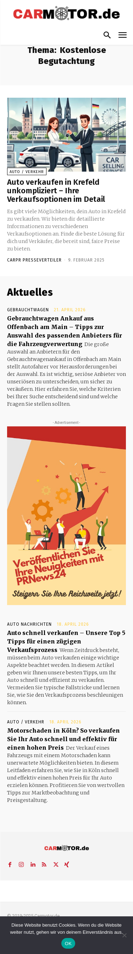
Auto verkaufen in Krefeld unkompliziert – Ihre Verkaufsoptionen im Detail (56, 190)
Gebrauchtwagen (28, 310)
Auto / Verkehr (27, 171)
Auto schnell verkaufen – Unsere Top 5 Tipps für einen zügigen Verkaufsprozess (66, 641)
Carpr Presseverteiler (34, 260)
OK (68, 943)
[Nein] (124, 935)
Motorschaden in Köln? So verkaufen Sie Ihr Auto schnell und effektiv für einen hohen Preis (63, 739)
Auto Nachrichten (29, 624)
